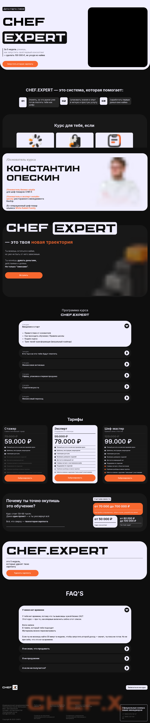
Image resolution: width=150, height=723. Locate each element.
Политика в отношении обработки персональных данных (83, 706)
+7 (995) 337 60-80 (128, 717)
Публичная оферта (37, 705)
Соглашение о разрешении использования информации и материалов (76, 717)
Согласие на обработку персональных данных (57, 705)
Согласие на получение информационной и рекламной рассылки (44, 717)
